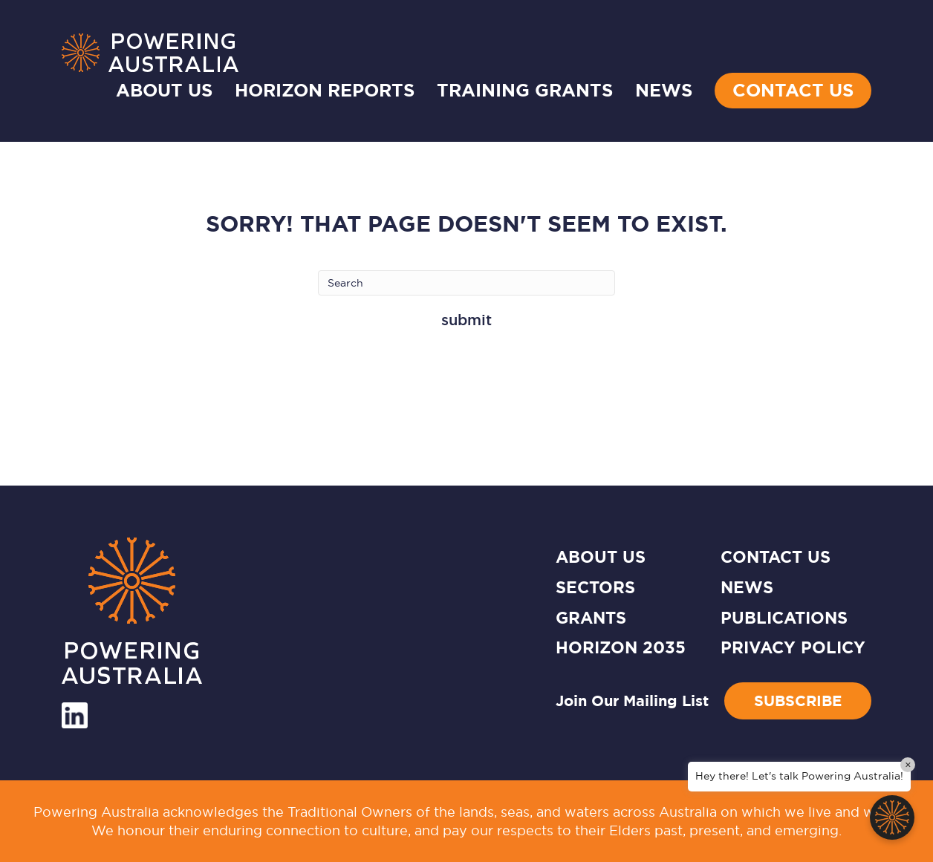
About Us (164, 90)
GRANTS (591, 618)
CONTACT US (775, 557)
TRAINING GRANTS (525, 90)
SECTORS (595, 587)
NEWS (663, 90)
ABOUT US (601, 557)
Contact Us (793, 90)
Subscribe (798, 701)
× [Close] (908, 764)
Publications (784, 618)
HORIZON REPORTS (325, 90)
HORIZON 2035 (621, 648)
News (747, 587)
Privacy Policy (793, 648)
